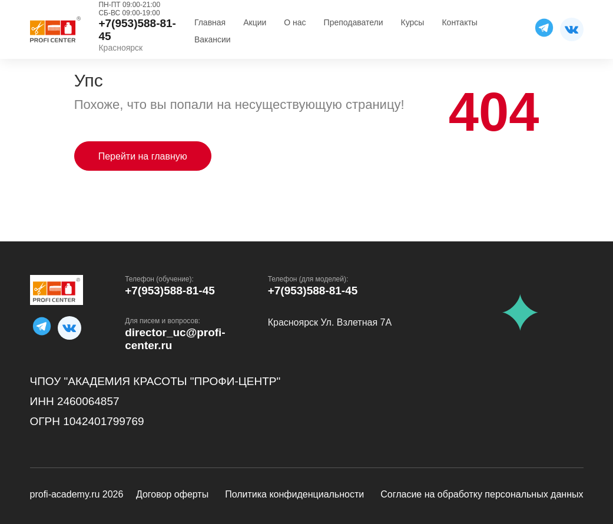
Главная (210, 22)
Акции (254, 22)
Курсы (413, 22)
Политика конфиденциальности (294, 494)
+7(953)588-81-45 (170, 290)
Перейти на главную (142, 156)
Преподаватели (353, 22)
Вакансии (212, 39)
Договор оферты (172, 494)
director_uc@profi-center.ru (175, 338)
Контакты (459, 22)
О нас (295, 22)
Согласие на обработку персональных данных (481, 494)
